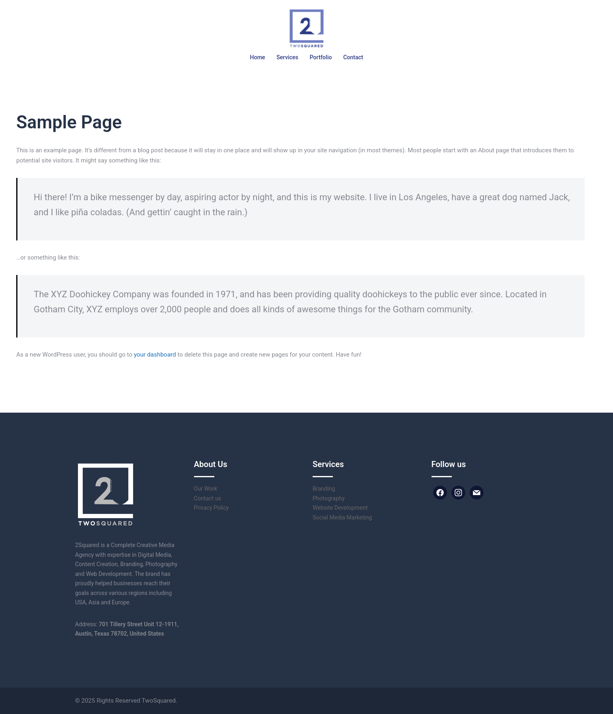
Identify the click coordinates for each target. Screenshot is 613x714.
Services (287, 57)
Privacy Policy (211, 507)
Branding (324, 488)
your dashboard (155, 354)
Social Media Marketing (342, 517)
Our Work (206, 488)
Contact (353, 57)
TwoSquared (159, 700)
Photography (329, 498)
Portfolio (321, 57)
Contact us (207, 498)
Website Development (340, 507)
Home (257, 57)
